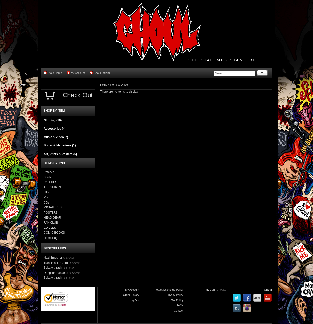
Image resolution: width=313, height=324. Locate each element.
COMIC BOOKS (54, 232)
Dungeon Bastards (56, 273)
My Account (76, 72)
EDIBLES (50, 227)
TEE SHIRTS (52, 187)
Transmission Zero (56, 262)
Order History (131, 294)
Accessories (54, 128)
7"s (46, 197)
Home (103, 84)
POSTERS (51, 212)
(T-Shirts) (68, 257)
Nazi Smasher (53, 257)
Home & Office (119, 84)
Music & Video (56, 137)
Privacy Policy (175, 294)
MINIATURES (53, 207)
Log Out (134, 300)
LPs (46, 192)
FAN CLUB (51, 222)
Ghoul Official (100, 72)
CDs (46, 202)
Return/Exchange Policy (169, 289)
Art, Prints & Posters (60, 154)
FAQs (179, 305)
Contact (178, 310)
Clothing (53, 120)
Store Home (53, 72)
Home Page (51, 238)
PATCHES (50, 182)
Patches (49, 172)
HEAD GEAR (52, 217)
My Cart (210, 289)
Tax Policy (177, 300)
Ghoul (268, 289)
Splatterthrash (53, 267)
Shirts (47, 177)
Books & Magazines (60, 145)
